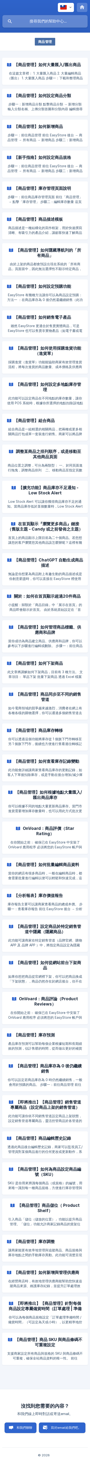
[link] (45, 71)
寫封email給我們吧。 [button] (66, 1427)
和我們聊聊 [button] (24, 1427)
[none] (66, 7)
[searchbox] (45, 21)
